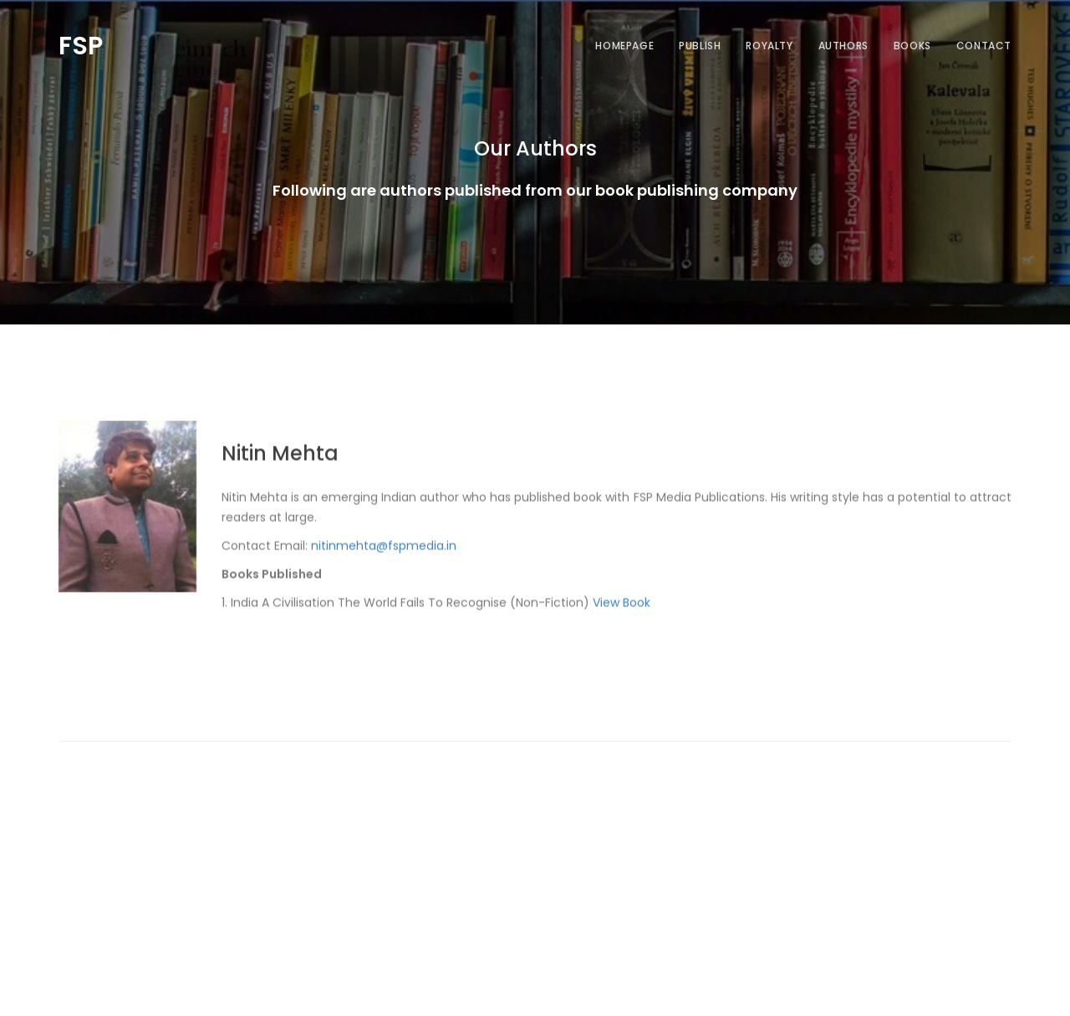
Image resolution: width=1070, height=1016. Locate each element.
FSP (81, 43)
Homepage (624, 45)
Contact (983, 45)
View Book (621, 620)
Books (912, 45)
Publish (700, 45)
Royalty (769, 45)
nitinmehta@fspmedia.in (383, 563)
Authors (843, 45)
